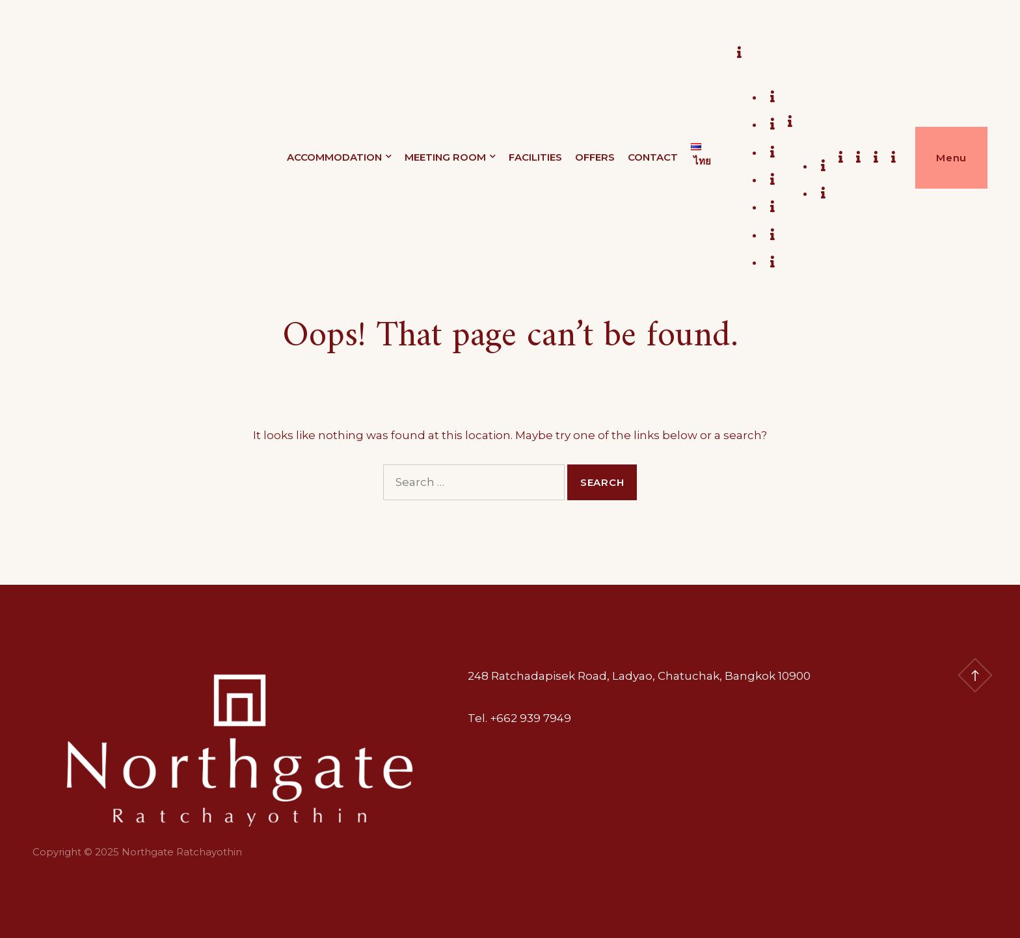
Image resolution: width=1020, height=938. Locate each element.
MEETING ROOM (445, 157)
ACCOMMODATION (334, 157)
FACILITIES (535, 157)
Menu (951, 158)
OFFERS (595, 157)
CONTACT (653, 157)
